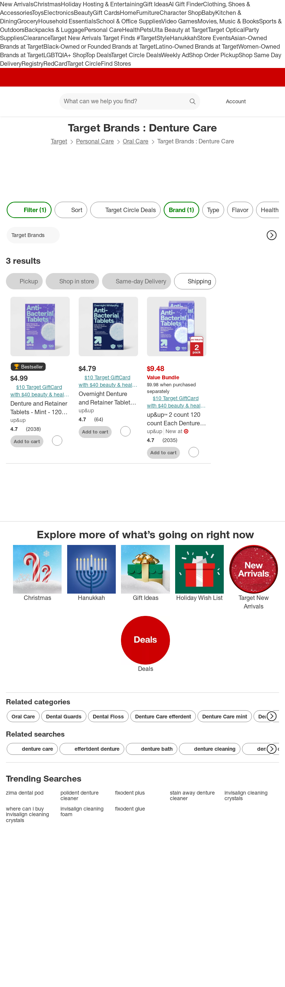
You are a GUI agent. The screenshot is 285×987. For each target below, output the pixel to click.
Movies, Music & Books (228, 21)
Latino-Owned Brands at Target (196, 46)
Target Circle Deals (136, 55)
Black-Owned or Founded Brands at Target (99, 46)
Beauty (83, 12)
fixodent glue (130, 808)
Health (131, 29)
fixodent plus (130, 792)
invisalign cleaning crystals (246, 795)
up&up (18, 420)
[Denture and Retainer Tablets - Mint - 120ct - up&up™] (40, 407)
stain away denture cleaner (192, 795)
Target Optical (226, 29)
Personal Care (103, 29)
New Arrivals (16, 4)
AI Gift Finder (185, 4)
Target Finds (120, 38)
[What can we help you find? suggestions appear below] (129, 101)
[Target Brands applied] (33, 235)
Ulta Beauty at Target (180, 29)
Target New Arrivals (76, 38)
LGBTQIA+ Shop (64, 55)
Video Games (179, 21)
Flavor (240, 210)
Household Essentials (67, 21)
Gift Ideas (155, 4)
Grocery (27, 21)
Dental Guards (64, 716)
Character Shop (181, 12)
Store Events (214, 38)
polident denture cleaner (79, 795)
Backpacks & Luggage (54, 29)
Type (213, 210)
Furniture (148, 12)
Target (59, 141)
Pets (146, 29)
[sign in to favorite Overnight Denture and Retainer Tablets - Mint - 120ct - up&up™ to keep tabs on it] (125, 431)
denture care (32, 749)
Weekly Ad (175, 55)
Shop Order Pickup (214, 55)
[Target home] (16, 101)
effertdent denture (91, 749)
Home (128, 12)
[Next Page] (272, 235)
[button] (28, 367)
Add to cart (27, 441)
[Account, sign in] (232, 101)
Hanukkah (183, 38)
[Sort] (71, 210)
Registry (32, 63)
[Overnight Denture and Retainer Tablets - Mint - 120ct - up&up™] (108, 398)
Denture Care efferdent (163, 716)
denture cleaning (210, 749)
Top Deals (98, 55)
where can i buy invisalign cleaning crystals (27, 814)
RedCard (55, 63)
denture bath (152, 749)
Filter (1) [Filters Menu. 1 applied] (29, 209)
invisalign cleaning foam (82, 811)
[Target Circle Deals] (125, 210)
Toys (38, 12)
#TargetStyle (153, 38)
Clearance (36, 38)
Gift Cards (106, 12)
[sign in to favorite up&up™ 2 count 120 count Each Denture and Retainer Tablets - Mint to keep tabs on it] (194, 452)
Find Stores (116, 63)
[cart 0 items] (269, 101)
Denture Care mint (224, 716)
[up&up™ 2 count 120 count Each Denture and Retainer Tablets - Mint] (176, 419)
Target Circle (84, 63)
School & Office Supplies (128, 21)
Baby (208, 12)
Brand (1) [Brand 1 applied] (181, 210)
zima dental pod (24, 792)
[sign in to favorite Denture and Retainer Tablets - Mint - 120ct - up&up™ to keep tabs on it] (57, 440)
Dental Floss (108, 716)
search (193, 101)
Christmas (47, 4)
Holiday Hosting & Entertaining (102, 4)
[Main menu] (42, 101)
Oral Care (135, 141)
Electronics (59, 12)
